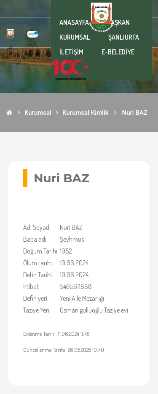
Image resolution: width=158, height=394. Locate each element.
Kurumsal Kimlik (85, 112)
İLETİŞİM (71, 52)
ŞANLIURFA (123, 37)
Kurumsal (37, 112)
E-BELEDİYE (118, 52)
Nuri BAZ (134, 112)
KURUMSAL (74, 37)
